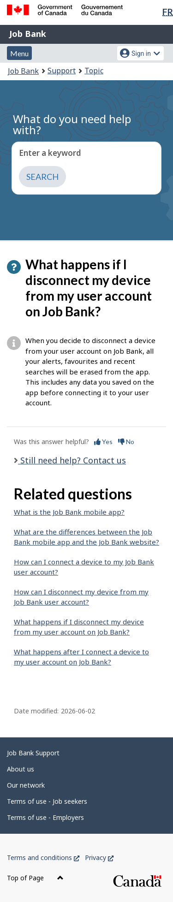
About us (20, 769)
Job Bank (27, 33)
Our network (26, 785)
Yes (103, 441)
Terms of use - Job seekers (47, 801)
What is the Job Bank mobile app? (69, 511)
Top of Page (35, 877)
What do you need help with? (72, 124)
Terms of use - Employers (45, 817)
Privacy (99, 857)
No (126, 441)
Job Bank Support (33, 752)
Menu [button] (19, 53)
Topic (93, 70)
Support (62, 70)
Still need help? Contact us (72, 460)
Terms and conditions (43, 857)
